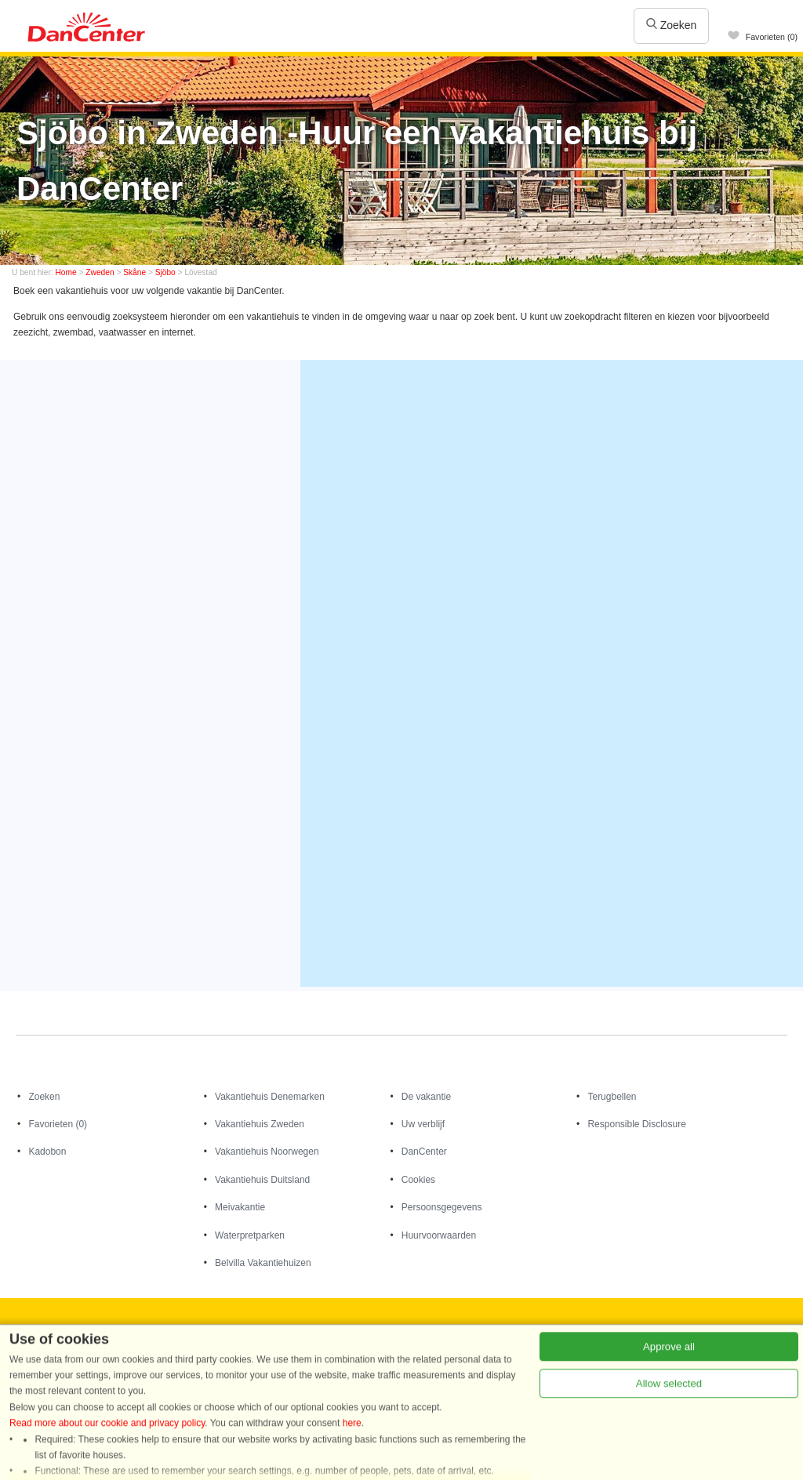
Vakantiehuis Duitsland (262, 1179)
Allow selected (669, 1454)
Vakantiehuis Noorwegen (267, 1151)
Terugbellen (611, 1096)
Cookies (418, 1179)
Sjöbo (165, 272)
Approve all (669, 1418)
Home (66, 272)
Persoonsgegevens (442, 1207)
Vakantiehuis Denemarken (270, 1096)
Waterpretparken (250, 1235)
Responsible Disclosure (636, 1124)
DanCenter (424, 1151)
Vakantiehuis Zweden (259, 1124)
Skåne (134, 272)
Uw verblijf (423, 1124)
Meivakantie (240, 1207)
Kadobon (47, 1151)
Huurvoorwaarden (439, 1235)
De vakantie (426, 1096)
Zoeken (671, 25)
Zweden (99, 272)
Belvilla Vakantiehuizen (263, 1262)
